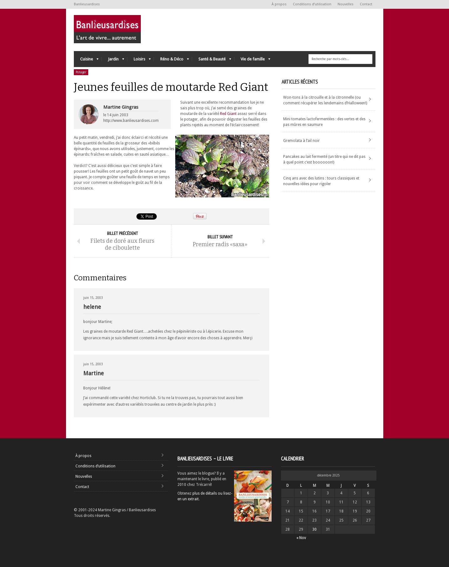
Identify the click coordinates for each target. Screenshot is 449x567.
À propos (279, 4)
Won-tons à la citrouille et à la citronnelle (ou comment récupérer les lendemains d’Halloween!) (325, 100)
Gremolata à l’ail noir (301, 140)
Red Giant (228, 114)
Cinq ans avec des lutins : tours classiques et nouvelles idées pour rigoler (321, 181)
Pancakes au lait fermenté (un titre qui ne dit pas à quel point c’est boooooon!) (324, 159)
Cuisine (86, 61)
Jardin (113, 61)
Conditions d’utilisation (312, 4)
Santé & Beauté (211, 61)
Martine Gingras (120, 107)
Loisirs (139, 61)
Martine (93, 373)
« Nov (301, 538)
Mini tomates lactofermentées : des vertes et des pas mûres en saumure (324, 122)
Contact (366, 4)
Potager (81, 72)
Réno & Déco (171, 61)
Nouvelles (346, 4)
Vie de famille (252, 61)
